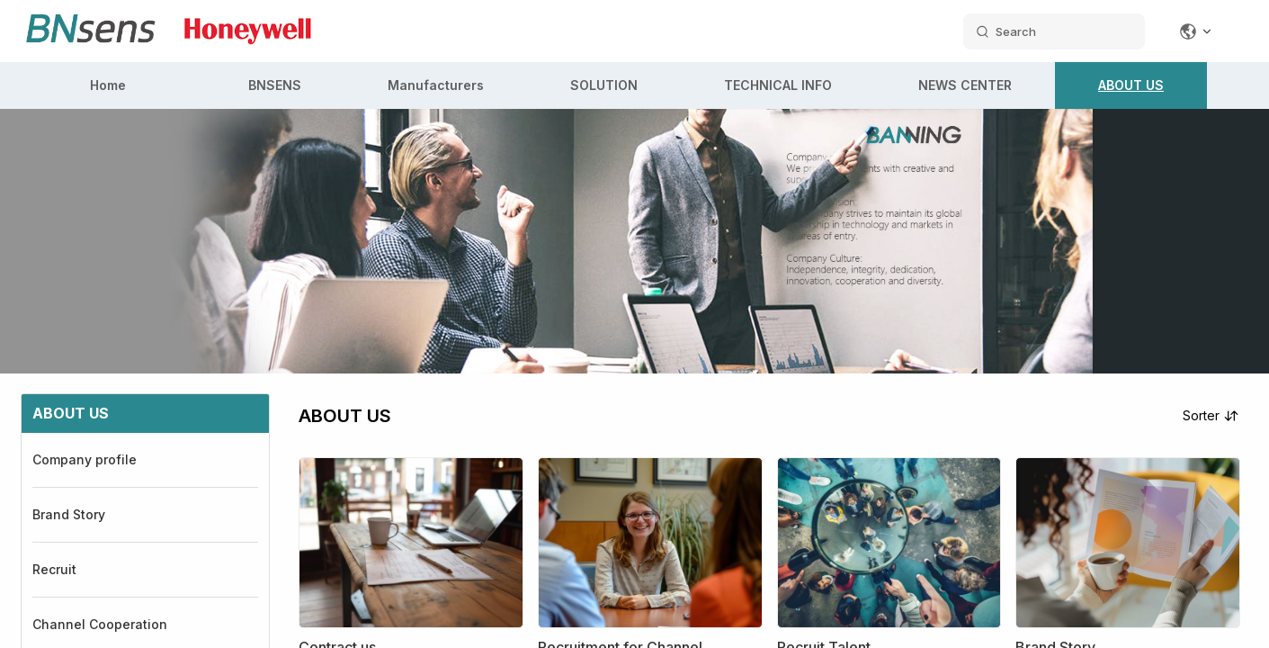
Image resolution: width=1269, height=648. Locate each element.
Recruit (54, 569)
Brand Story (68, 514)
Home (108, 85)
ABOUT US (1131, 85)
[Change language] (1196, 31)
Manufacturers (436, 85)
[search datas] (1054, 32)
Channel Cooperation (99, 624)
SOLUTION (604, 85)
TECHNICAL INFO (778, 85)
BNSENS (274, 85)
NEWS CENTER (965, 85)
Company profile (84, 459)
